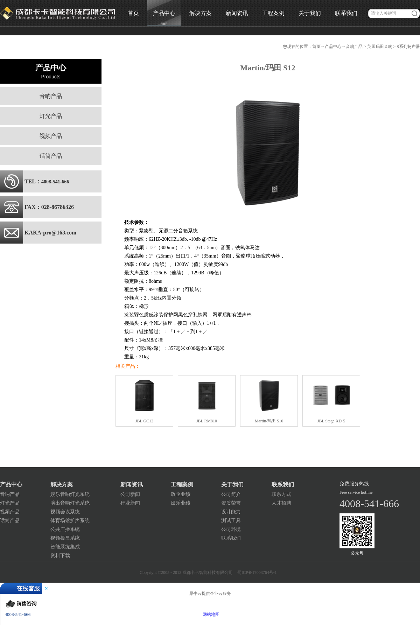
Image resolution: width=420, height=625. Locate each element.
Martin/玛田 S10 (269, 421)
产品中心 (333, 46)
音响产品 (354, 46)
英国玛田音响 (379, 46)
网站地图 (210, 614)
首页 (133, 13)
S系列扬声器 (408, 46)
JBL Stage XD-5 (331, 421)
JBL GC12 (144, 421)
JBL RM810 (206, 421)
